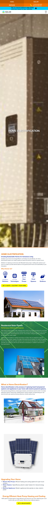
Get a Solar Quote (24, 503)
